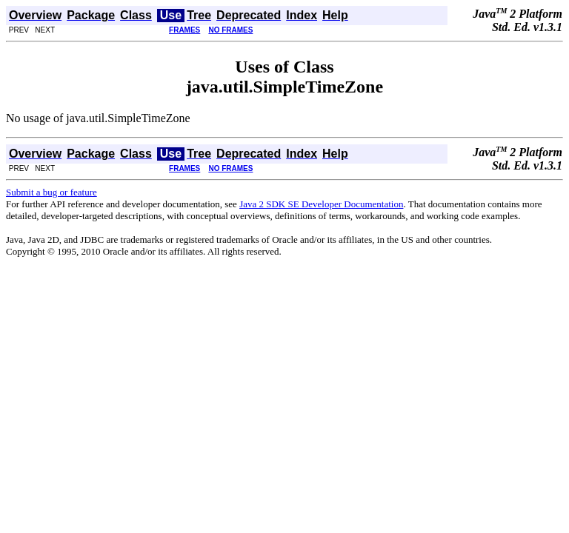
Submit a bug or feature (51, 192)
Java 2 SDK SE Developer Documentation (321, 203)
